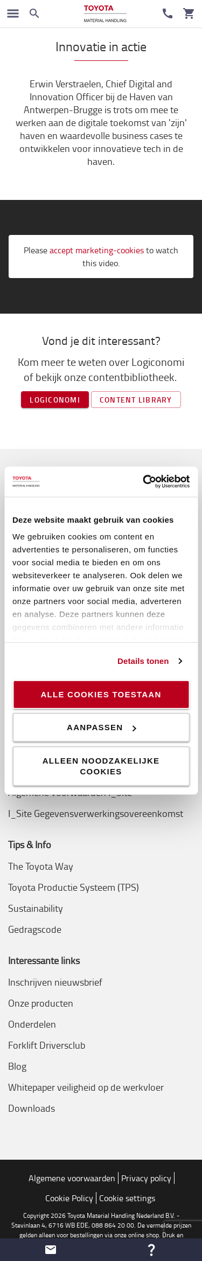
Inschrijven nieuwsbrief (55, 981)
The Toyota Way (40, 866)
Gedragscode (34, 929)
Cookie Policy (69, 1198)
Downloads (31, 1107)
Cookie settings (127, 1198)
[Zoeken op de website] (34, 13)
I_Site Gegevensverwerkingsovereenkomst (95, 813)
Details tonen (143, 661)
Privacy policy (146, 1178)
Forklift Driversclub (46, 1044)
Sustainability (35, 908)
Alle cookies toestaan (100, 693)
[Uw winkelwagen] (189, 13)
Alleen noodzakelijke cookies (101, 765)
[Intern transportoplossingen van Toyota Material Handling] (105, 13)
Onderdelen (32, 1023)
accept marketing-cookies (97, 250)
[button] (50, 1249)
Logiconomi (55, 399)
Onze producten (40, 1002)
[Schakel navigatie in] (13, 13)
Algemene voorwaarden (72, 1178)
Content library (136, 399)
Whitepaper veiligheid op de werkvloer (86, 1086)
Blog (17, 1065)
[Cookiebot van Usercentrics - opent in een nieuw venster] (144, 482)
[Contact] (167, 13)
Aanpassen (101, 727)
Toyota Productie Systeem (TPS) (73, 887)
